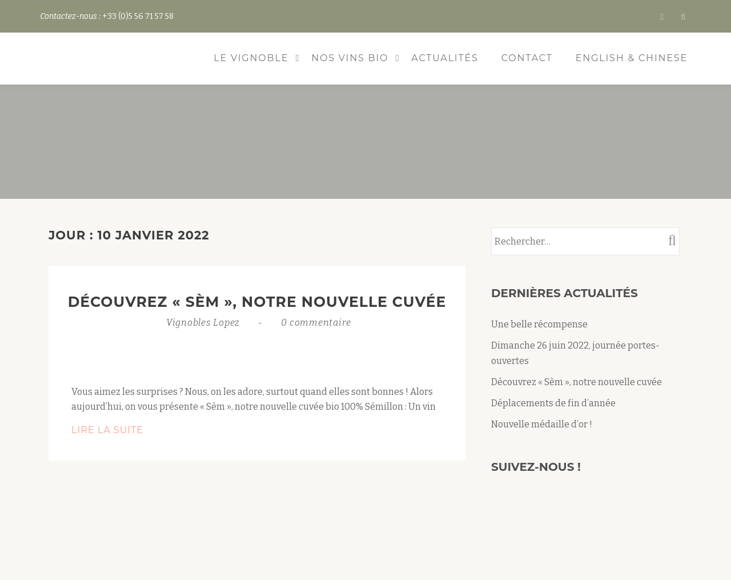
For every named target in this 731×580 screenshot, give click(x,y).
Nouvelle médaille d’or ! (541, 424)
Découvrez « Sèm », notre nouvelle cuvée (257, 301)
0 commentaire (316, 322)
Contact (527, 58)
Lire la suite (139, 430)
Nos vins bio (349, 58)
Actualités (444, 58)
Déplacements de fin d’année (553, 403)
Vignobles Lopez (204, 322)
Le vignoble (251, 58)
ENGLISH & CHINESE (632, 58)
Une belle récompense (539, 324)
